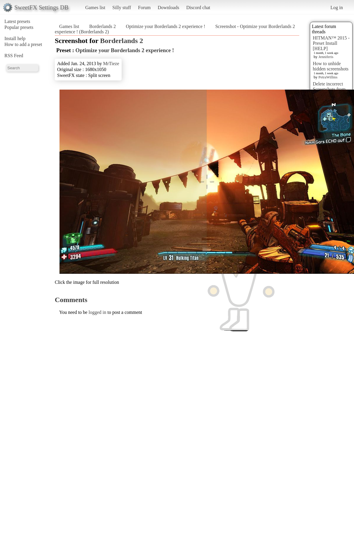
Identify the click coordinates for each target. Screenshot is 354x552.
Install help (15, 38)
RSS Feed (13, 55)
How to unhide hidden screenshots (330, 66)
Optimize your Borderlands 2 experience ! (165, 26)
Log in (336, 7)
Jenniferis (325, 57)
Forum (144, 7)
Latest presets (17, 21)
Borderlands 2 (102, 26)
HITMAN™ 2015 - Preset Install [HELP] (331, 43)
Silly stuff (122, 7)
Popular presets (18, 27)
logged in (97, 312)
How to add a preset (23, 44)
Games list (95, 7)
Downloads (168, 7)
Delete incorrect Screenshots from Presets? (329, 89)
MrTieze (111, 63)
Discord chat (198, 7)
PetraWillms (327, 77)
